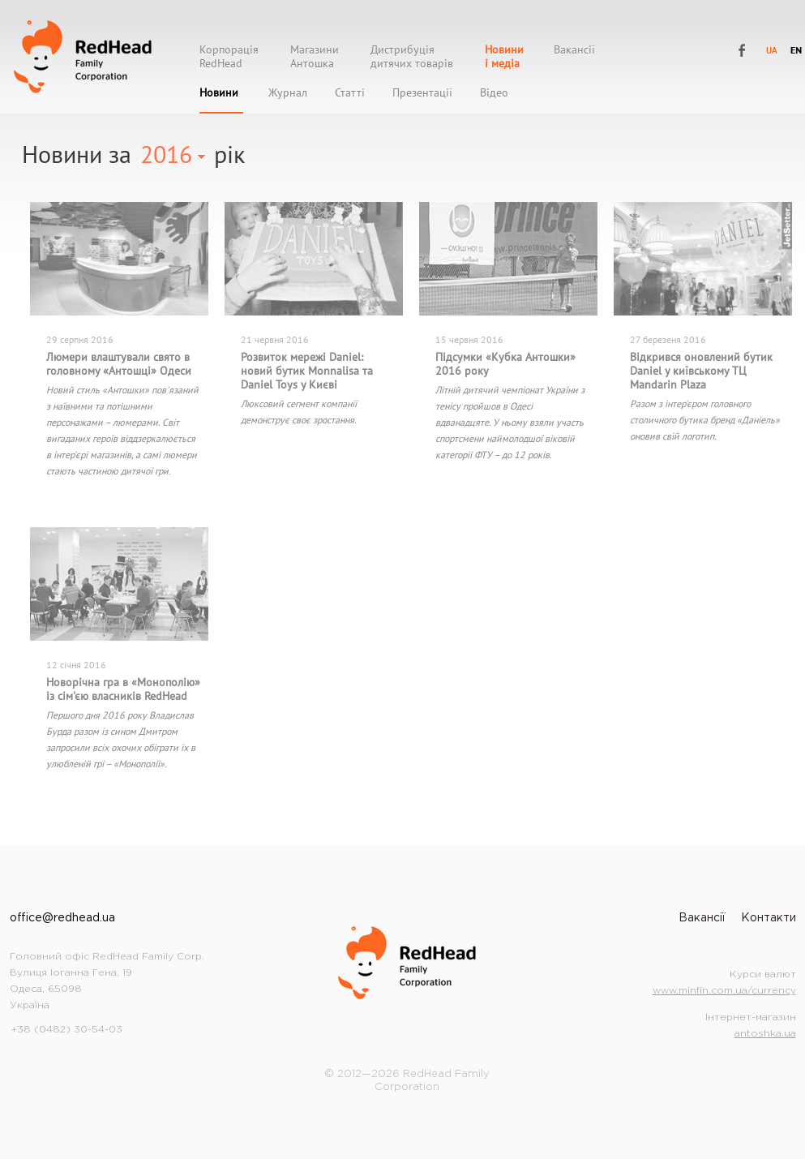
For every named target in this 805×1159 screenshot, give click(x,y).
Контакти (768, 918)
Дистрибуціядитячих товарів (411, 57)
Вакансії (574, 50)
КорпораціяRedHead (229, 57)
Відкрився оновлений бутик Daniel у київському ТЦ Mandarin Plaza (701, 371)
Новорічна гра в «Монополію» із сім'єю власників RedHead (123, 689)
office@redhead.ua (62, 918)
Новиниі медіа (504, 57)
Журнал (287, 93)
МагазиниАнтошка (314, 57)
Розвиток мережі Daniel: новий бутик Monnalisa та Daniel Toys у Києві (307, 371)
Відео (494, 93)
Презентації (422, 93)
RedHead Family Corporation (83, 56)
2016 (166, 154)
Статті (350, 93)
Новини (218, 93)
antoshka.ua (765, 1033)
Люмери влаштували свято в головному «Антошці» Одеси (118, 364)
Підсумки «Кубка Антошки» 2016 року (505, 364)
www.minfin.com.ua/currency (724, 990)
